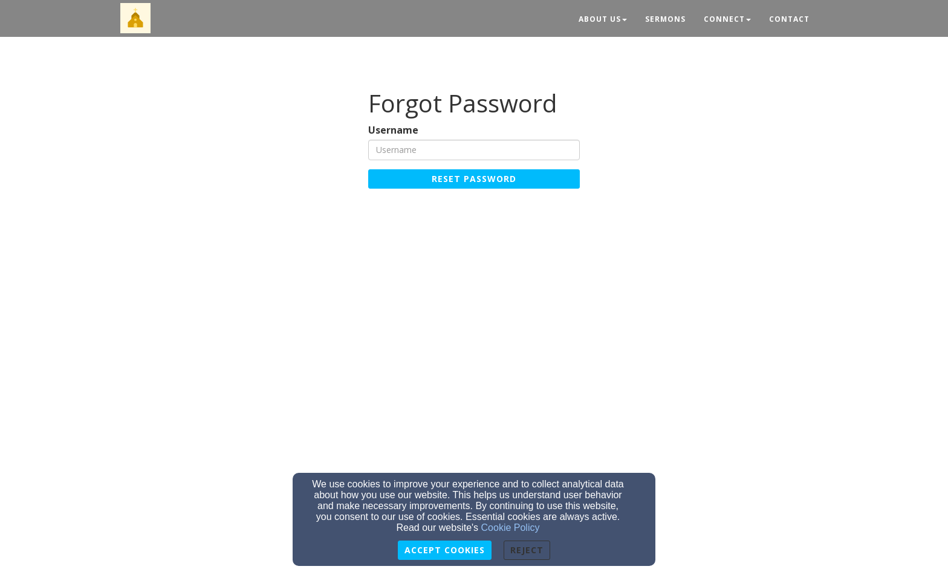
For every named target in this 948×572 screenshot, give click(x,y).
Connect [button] (727, 19)
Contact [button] (789, 19)
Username (393, 130)
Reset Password (474, 178)
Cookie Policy (510, 527)
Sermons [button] (665, 19)
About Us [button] (603, 19)
